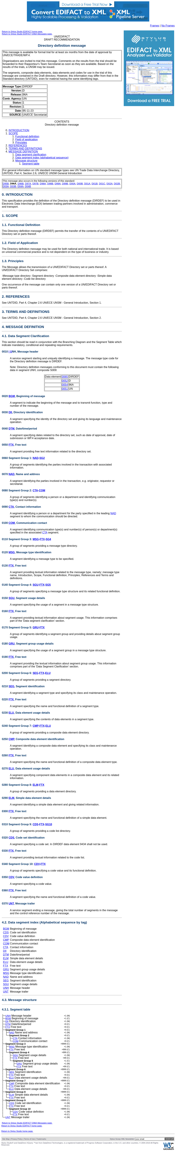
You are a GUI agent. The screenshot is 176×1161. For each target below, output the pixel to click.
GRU (36, 627)
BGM (12, 396)
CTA (35, 490)
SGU (35, 584)
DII (10, 412)
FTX (11, 444)
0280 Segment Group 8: (17, 784)
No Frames (168, 25)
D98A (43, 183)
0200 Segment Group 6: (17, 673)
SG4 (48, 539)
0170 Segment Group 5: (17, 627)
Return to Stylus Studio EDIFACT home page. (22, 31)
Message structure (26, 160)
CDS (35, 824)
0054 (65, 384)
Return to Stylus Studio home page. (17, 1141)
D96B (21, 183)
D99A (58, 183)
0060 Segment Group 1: (17, 458)
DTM (11, 428)
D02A (110, 183)
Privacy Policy (16, 1149)
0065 (65, 376)
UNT (11, 903)
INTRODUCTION (19, 130)
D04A (20, 186)
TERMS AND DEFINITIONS (25, 148)
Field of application (26, 139)
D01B (95, 183)
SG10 (48, 824)
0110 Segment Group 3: (17, 539)
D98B (50, 183)
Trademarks (41, 1149)
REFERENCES (18, 145)
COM (42, 490)
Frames (154, 25)
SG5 (48, 584)
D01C (102, 183)
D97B (35, 183)
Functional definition (27, 136)
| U (10, 351)
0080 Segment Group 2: (17, 490)
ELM (35, 784)
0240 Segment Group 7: (17, 725)
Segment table (30, 163)
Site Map (5, 1149)
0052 (65, 380)
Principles (21, 142)
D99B (65, 183)
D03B (13, 186)
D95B (6, 183)
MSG (36, 539)
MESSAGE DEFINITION (23, 151)
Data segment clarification (30, 154)
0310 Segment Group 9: (17, 824)
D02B (117, 183)
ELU (48, 673)
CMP (36, 725)
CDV (37, 864)
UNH (6, 987)
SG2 (42, 458)
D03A (6, 186)
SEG (35, 673)
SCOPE (13, 133)
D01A (87, 183)
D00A (72, 183)
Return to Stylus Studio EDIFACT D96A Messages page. (27, 34)
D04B (28, 186)
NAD (35, 458)
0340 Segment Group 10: (18, 864)
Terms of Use (29, 1149)
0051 (65, 388)
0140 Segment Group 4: (17, 584)
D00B (80, 183)
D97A (28, 183)
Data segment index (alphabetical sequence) (42, 157)
